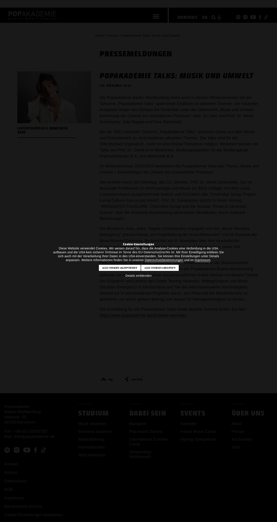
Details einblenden (138, 275)
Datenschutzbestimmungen (164, 260)
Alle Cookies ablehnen (160, 267)
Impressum (202, 260)
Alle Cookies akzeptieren (119, 267)
